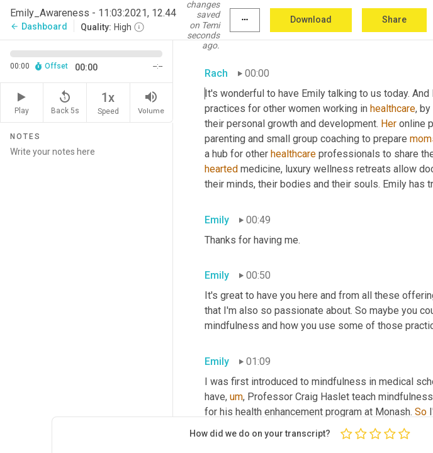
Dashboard (38, 26)
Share (394, 19)
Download (311, 19)
